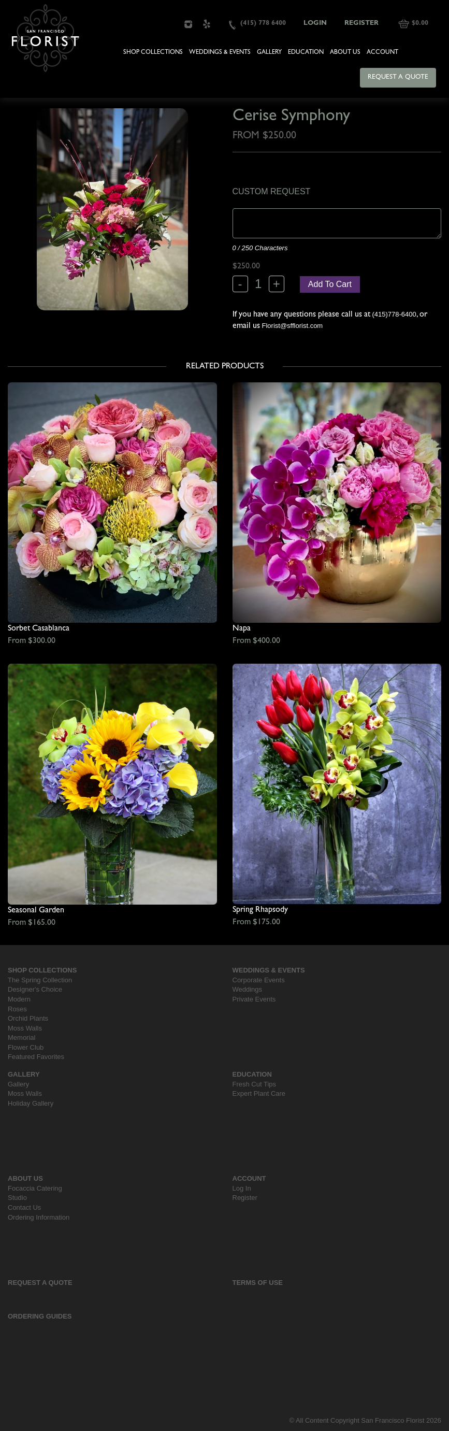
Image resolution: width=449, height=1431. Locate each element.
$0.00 (420, 23)
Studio (17, 1197)
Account (382, 53)
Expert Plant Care (259, 1093)
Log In (242, 1188)
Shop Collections (153, 53)
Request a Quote (398, 77)
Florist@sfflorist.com (292, 326)
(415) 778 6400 (263, 23)
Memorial (21, 1037)
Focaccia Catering (35, 1188)
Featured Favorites (36, 1057)
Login (315, 23)
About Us (345, 53)
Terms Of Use (258, 1282)
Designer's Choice (35, 989)
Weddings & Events (220, 53)
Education (306, 53)
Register (361, 23)
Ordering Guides (40, 1316)
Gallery (269, 53)
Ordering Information (38, 1217)
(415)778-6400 (394, 314)
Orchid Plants (28, 1018)
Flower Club (26, 1047)
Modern (19, 999)
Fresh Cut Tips (255, 1084)
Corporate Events (259, 980)
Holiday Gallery (30, 1103)
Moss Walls (25, 1028)
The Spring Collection (40, 980)
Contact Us (24, 1207)
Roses (17, 1009)
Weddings (248, 989)
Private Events (254, 999)
